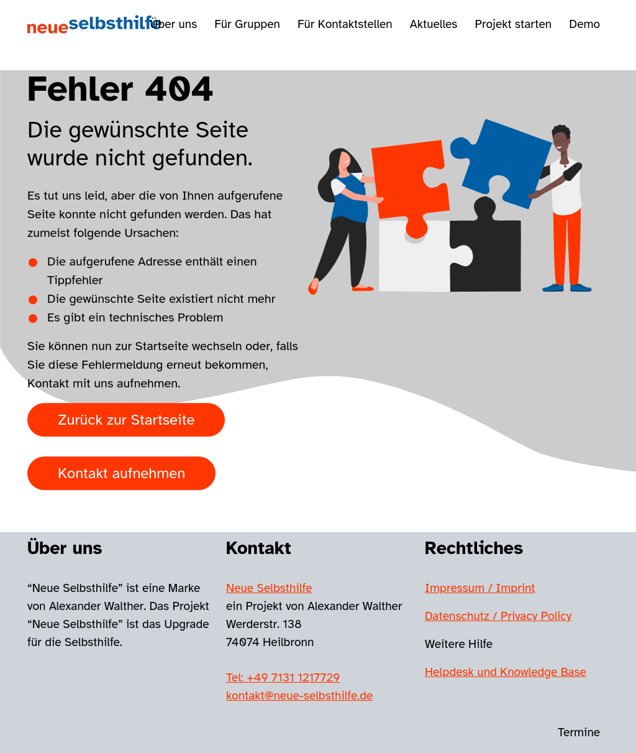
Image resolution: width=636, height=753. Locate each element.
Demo (584, 24)
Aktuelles (434, 24)
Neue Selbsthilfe (269, 588)
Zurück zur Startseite (126, 420)
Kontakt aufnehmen (121, 473)
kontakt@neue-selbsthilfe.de (299, 695)
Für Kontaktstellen (345, 24)
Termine (579, 732)
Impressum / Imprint (480, 588)
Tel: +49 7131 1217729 (283, 677)
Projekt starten (513, 24)
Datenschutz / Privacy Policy (498, 616)
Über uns (173, 24)
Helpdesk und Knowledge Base (505, 672)
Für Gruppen (247, 24)
